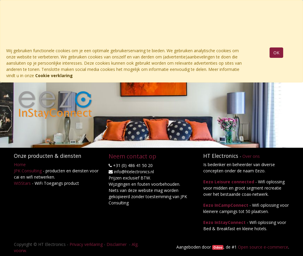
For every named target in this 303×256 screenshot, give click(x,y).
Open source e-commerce (263, 247)
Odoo (217, 247)
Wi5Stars (22, 183)
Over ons (251, 156)
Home (20, 164)
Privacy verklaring (86, 244)
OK (276, 52)
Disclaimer (117, 244)
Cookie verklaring (54, 75)
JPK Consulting (28, 171)
